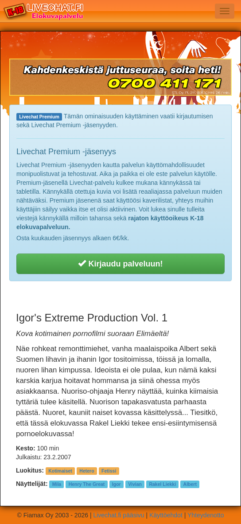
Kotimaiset (60, 470)
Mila (56, 484)
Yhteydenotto (205, 515)
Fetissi (108, 470)
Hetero (86, 470)
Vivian (135, 484)
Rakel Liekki (162, 484)
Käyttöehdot (166, 515)
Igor (116, 484)
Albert (190, 484)
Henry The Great (87, 484)
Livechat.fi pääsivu (118, 515)
